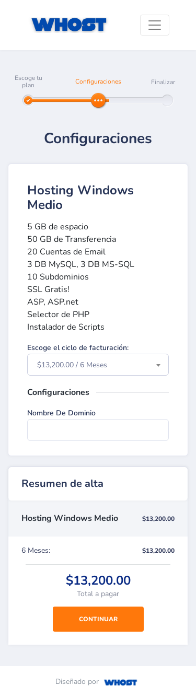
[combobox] (98, 365)
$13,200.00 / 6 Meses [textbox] (72, 365)
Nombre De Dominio (61, 413)
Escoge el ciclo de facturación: (78, 348)
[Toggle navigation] (154, 25)
